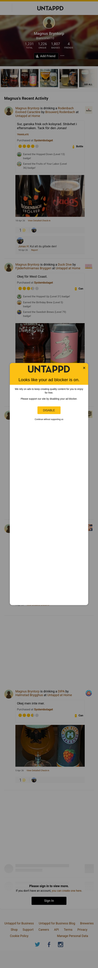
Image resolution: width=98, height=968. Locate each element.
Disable (49, 410)
